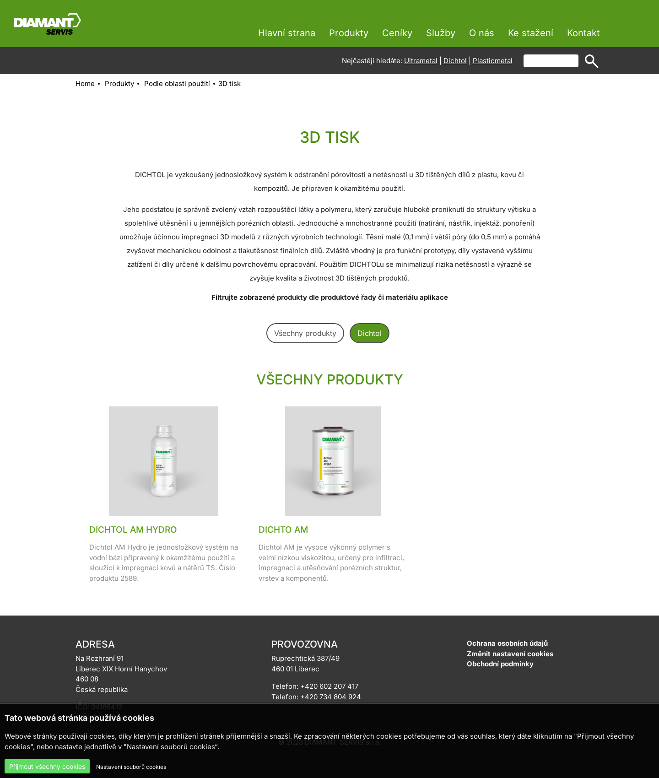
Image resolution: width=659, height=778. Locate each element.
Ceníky (397, 32)
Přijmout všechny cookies (47, 766)
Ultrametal (421, 60)
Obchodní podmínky (500, 663)
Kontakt (583, 32)
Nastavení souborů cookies (131, 766)
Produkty (348, 32)
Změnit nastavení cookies (510, 653)
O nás (481, 32)
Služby (440, 32)
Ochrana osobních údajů (507, 643)
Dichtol (455, 60)
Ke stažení (530, 32)
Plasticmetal (493, 60)
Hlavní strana (286, 32)
